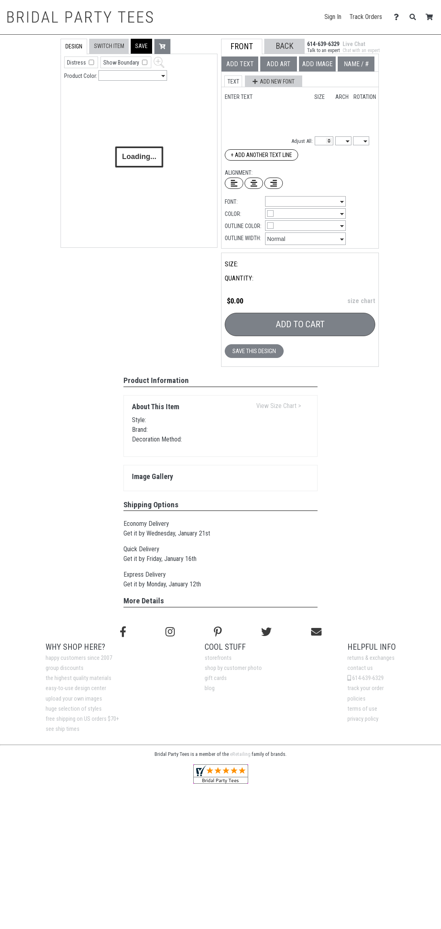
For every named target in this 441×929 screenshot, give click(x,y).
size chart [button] (361, 301)
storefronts (218, 658)
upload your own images (74, 698)
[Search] (415, 17)
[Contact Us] (398, 17)
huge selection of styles (74, 708)
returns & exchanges (371, 658)
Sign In (332, 17)
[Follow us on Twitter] (266, 632)
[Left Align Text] (234, 183)
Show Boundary (121, 62)
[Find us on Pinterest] (218, 632)
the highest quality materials (78, 678)
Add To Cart (300, 324)
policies (356, 698)
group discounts (65, 668)
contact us (360, 668)
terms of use (362, 708)
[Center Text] (254, 183)
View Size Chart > (278, 406)
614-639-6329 (365, 678)
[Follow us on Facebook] (123, 632)
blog (210, 688)
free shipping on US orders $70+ (82, 719)
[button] (141, 46)
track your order (365, 688)
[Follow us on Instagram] (170, 632)
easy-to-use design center (76, 688)
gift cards (216, 678)
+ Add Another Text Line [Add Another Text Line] (261, 155)
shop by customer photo (233, 668)
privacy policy (362, 719)
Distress (77, 62)
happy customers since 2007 (79, 658)
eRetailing (240, 754)
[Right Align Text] (273, 183)
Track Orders (365, 17)
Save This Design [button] (254, 351)
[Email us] (316, 632)
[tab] (43, 90)
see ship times (62, 729)
